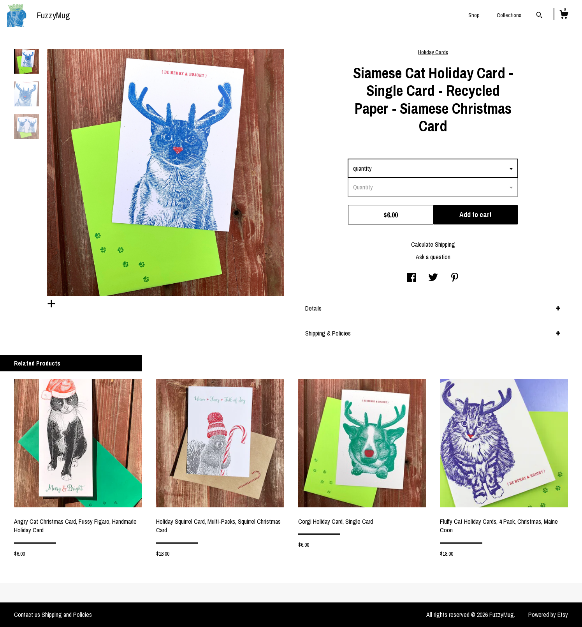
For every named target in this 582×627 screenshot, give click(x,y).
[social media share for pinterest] (454, 278)
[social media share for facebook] (411, 278)
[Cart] (563, 15)
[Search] (539, 16)
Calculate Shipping (433, 244)
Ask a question (433, 257)
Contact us (27, 614)
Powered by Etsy (548, 614)
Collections (509, 15)
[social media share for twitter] (433, 278)
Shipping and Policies (67, 614)
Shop (474, 15)
